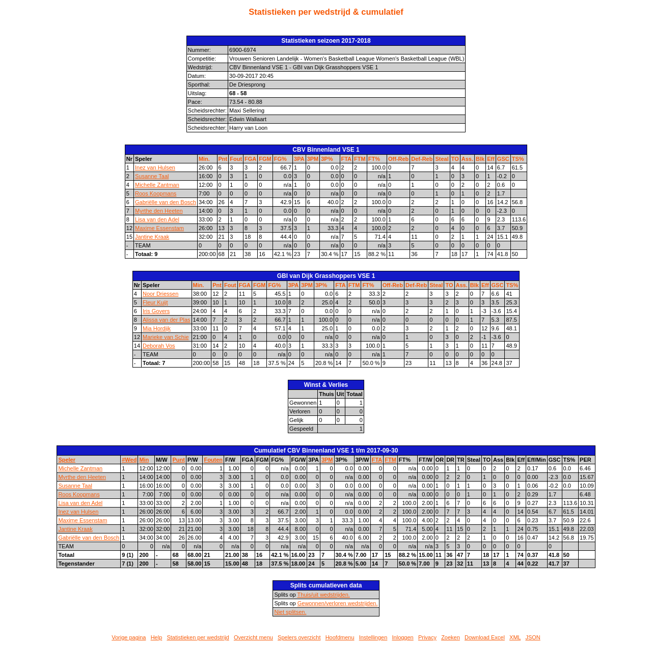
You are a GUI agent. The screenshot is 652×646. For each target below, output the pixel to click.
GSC (503, 159)
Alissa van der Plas (167, 320)
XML (515, 637)
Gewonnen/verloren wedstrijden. (337, 603)
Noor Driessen (160, 294)
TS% (518, 159)
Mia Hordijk (157, 328)
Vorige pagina (129, 637)
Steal (441, 159)
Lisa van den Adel (157, 219)
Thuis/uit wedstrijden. (323, 595)
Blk (480, 159)
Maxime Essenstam (159, 228)
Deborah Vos (159, 346)
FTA (346, 159)
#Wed (129, 460)
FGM (265, 159)
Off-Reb (398, 159)
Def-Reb (421, 159)
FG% (280, 159)
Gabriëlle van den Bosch (165, 202)
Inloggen (403, 637)
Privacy (427, 637)
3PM (313, 159)
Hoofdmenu (340, 637)
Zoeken (450, 637)
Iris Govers (156, 311)
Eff (491, 159)
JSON (532, 637)
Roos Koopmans (155, 193)
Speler (66, 460)
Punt (178, 460)
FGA (250, 159)
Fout (236, 159)
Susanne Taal (152, 176)
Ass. (467, 159)
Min (144, 460)
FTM (360, 159)
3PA (299, 159)
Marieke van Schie (166, 337)
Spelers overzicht (299, 637)
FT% (374, 159)
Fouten (213, 460)
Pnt (223, 159)
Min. (204, 159)
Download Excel (485, 637)
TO (455, 159)
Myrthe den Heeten (159, 211)
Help (156, 637)
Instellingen (373, 637)
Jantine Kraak (152, 237)
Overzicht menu (253, 637)
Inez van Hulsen (155, 167)
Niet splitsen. (290, 612)
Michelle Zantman (157, 185)
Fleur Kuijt (155, 302)
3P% (327, 159)
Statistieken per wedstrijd (198, 637)
